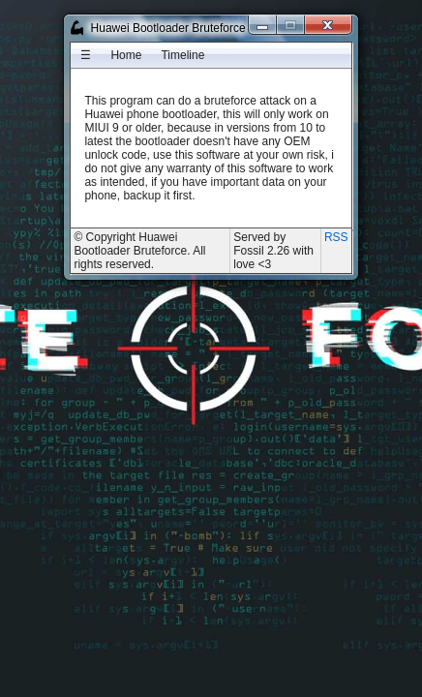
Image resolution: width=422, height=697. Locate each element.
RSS (336, 237)
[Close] (328, 24)
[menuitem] (86, 55)
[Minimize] (263, 24)
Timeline (182, 55)
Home (125, 55)
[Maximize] (291, 24)
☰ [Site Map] (85, 55)
